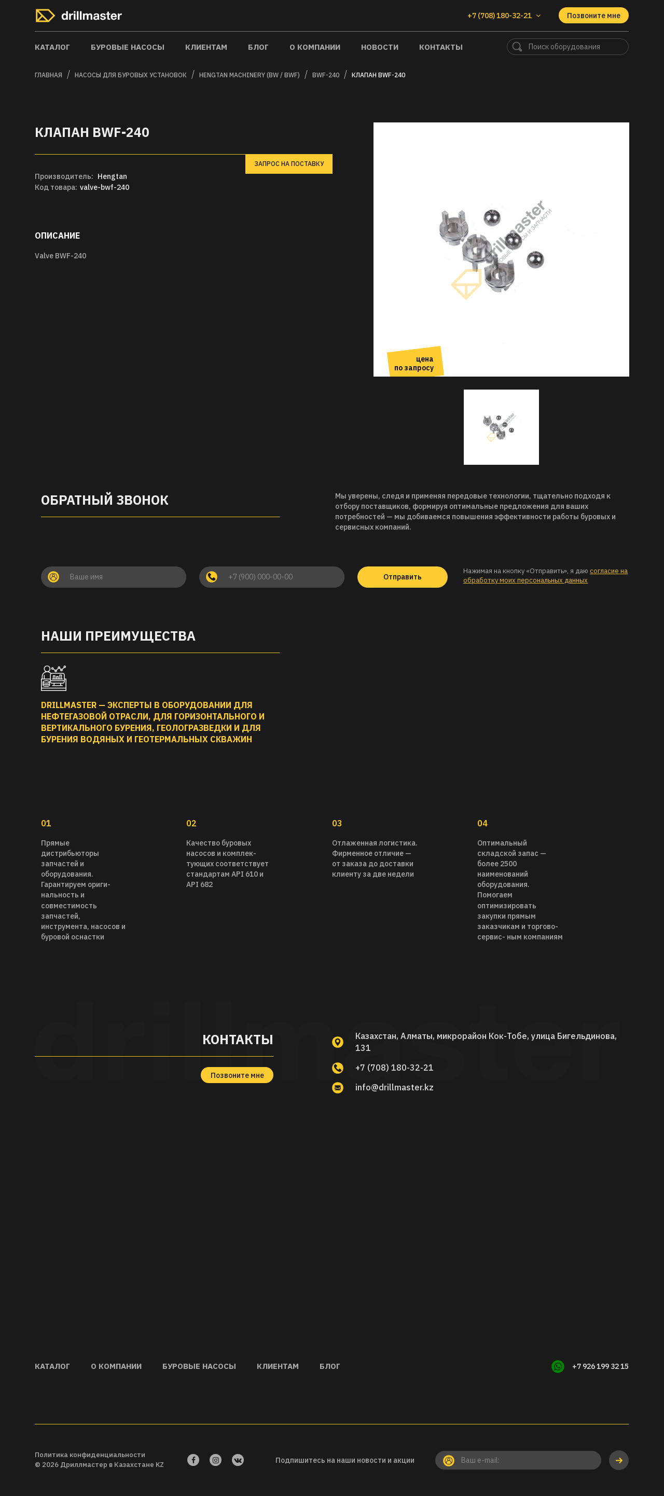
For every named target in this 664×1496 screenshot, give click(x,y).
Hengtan (112, 176)
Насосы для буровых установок (131, 75)
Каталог (52, 47)
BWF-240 (325, 75)
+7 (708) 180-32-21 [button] (504, 15)
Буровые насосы (127, 47)
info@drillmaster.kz (394, 1087)
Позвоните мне (593, 15)
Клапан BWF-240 (378, 75)
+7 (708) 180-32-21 (394, 1067)
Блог (258, 47)
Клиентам (206, 47)
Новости (379, 47)
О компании (314, 47)
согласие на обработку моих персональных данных (545, 575)
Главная (48, 75)
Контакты (441, 47)
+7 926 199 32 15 (600, 1366)
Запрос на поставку (289, 164)
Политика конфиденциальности (90, 1454)
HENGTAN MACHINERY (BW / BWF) (249, 75)
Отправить (402, 576)
